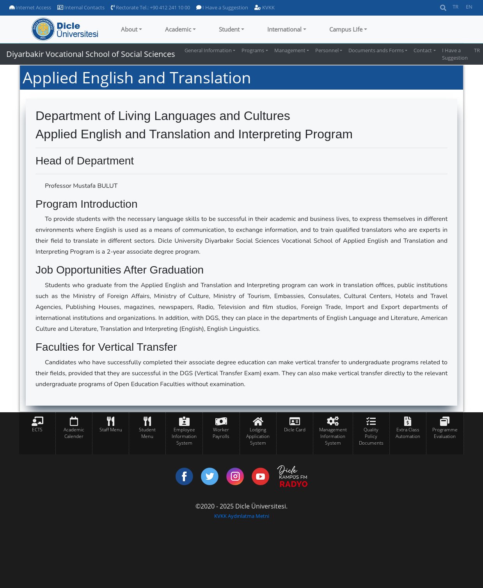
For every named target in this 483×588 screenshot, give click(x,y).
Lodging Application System (258, 436)
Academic (178, 29)
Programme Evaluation (445, 433)
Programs (253, 50)
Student (229, 29)
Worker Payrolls (221, 433)
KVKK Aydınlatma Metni (241, 515)
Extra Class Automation (408, 433)
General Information (208, 50)
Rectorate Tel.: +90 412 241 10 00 (150, 7)
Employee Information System (184, 436)
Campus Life (345, 29)
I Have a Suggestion (222, 7)
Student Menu (147, 433)
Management (289, 50)
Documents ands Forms (376, 50)
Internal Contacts (81, 7)
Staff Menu (110, 429)
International (284, 29)
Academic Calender (74, 433)
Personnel (327, 50)
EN (469, 6)
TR (455, 6)
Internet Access (30, 7)
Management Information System (333, 436)
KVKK (264, 7)
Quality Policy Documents (371, 436)
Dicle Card (294, 429)
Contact (423, 50)
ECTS (37, 429)
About (129, 29)
